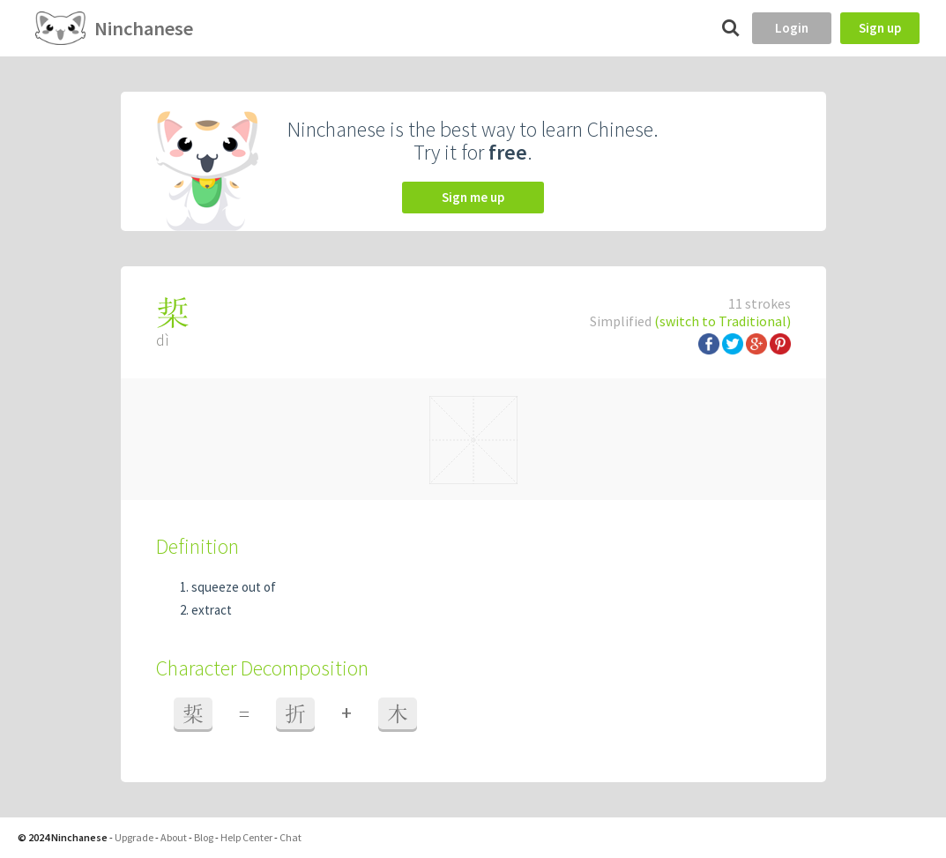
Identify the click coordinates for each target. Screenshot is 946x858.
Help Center (246, 837)
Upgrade (134, 837)
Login (791, 27)
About (173, 837)
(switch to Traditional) (722, 321)
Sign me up (473, 197)
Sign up (880, 27)
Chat (290, 837)
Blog (203, 837)
